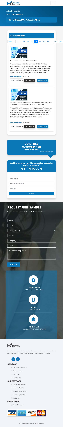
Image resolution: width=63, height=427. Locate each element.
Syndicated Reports (19, 384)
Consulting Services (19, 391)
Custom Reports (18, 388)
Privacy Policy (17, 371)
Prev (10, 41)
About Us (16, 374)
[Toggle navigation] (53, 3)
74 (48, 41)
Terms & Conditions (20, 367)
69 (28, 41)
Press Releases (18, 405)
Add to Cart (29, 80)
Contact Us (17, 378)
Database (16, 398)
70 (32, 41)
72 (40, 41)
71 (36, 41)
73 (44, 41)
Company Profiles (19, 395)
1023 (55, 41)
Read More (42, 80)
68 (24, 41)
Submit (13, 265)
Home (8, 14)
